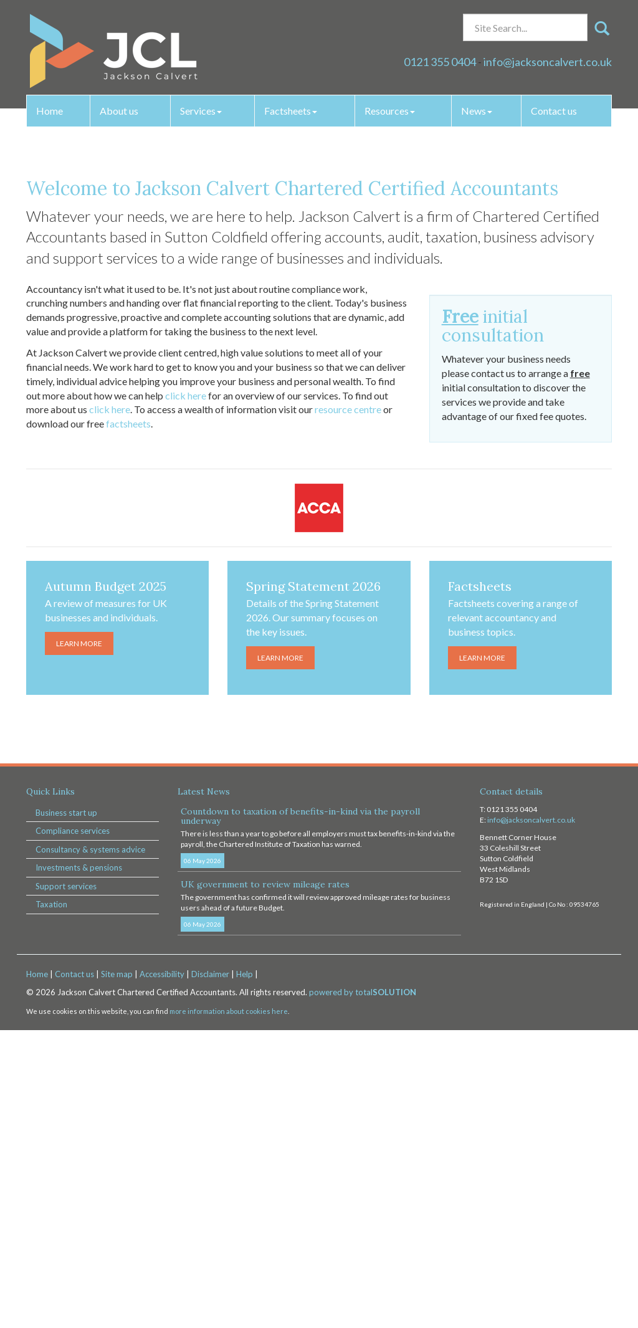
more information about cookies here (228, 1308)
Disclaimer (210, 1271)
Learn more (79, 940)
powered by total (362, 1290)
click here (185, 693)
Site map (117, 1271)
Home (49, 111)
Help (244, 1271)
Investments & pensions (79, 1165)
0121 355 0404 (440, 62)
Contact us (554, 111)
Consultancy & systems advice (90, 1147)
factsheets (128, 721)
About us (119, 111)
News (476, 111)
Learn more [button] (319, 351)
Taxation (51, 1201)
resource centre (348, 707)
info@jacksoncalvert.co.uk (547, 62)
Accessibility (162, 1271)
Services (201, 111)
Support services (66, 1183)
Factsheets (290, 111)
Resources (389, 111)
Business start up (66, 1110)
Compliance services (73, 1128)
